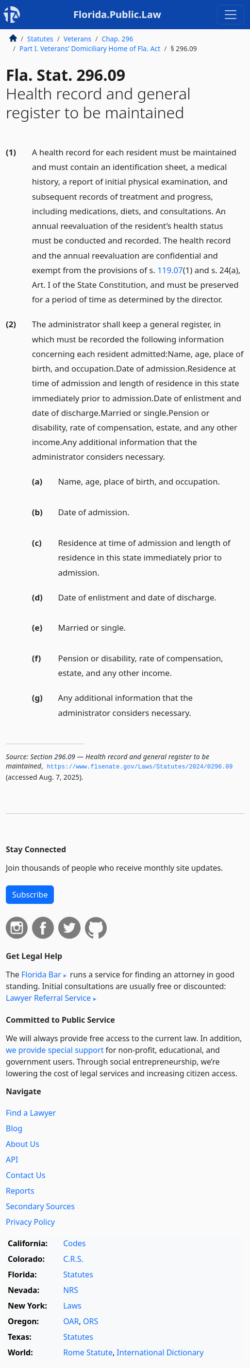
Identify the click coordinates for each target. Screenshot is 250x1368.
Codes (74, 1243)
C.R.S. (73, 1259)
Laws (72, 1305)
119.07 (170, 270)
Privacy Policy (30, 1222)
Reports (20, 1190)
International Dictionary (160, 1352)
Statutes (40, 38)
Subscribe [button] (30, 894)
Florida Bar (41, 974)
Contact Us (25, 1175)
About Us (22, 1144)
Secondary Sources (40, 1206)
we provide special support (54, 1050)
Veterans (77, 38)
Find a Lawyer (31, 1112)
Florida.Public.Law (117, 14)
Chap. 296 (117, 38)
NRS (70, 1290)
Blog (14, 1128)
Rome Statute (88, 1352)
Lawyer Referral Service (48, 998)
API (12, 1159)
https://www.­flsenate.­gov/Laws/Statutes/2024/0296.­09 (140, 767)
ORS (90, 1321)
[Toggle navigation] (230, 14)
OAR (71, 1321)
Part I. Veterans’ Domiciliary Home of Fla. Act (89, 48)
